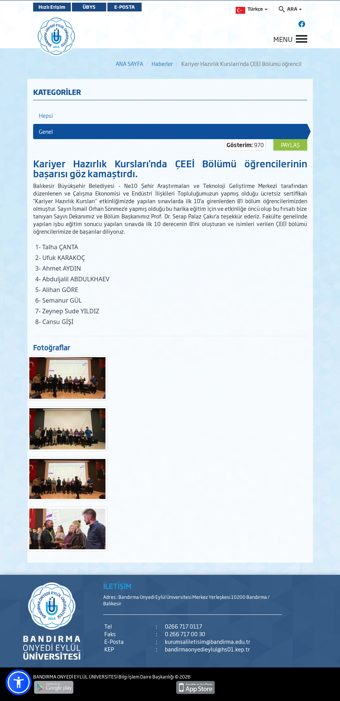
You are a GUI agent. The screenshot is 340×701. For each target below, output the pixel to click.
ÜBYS (89, 6)
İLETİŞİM (117, 586)
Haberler (162, 63)
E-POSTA (124, 6)
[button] (19, 682)
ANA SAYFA (129, 63)
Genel (46, 131)
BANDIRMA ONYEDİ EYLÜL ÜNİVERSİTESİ (75, 676)
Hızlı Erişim (51, 6)
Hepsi (46, 115)
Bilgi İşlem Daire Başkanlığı (146, 676)
